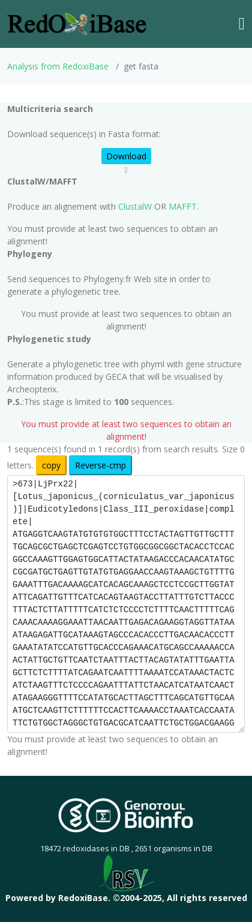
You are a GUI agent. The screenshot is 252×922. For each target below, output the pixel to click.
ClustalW (135, 206)
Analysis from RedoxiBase (58, 66)
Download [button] (126, 156)
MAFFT (183, 206)
